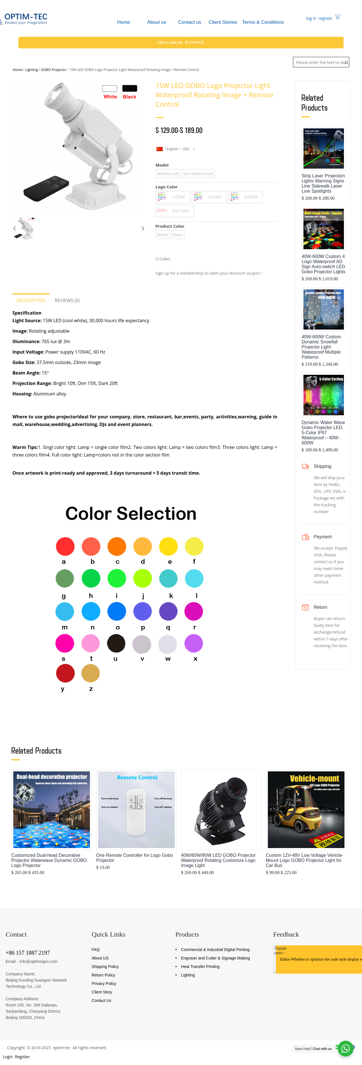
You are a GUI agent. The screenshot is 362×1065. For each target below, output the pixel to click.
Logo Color (167, 187)
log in (310, 18)
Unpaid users (280, 950)
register (325, 18)
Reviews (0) (67, 300)
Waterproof (167, 173)
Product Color (170, 226)
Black (178, 234)
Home (17, 69)
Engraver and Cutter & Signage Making (215, 958)
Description (31, 300)
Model (162, 165)
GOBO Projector (53, 69)
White (162, 234)
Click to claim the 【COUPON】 (181, 42)
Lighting (31, 69)
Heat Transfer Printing (200, 966)
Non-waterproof (198, 173)
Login (7, 1056)
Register (22, 1056)
